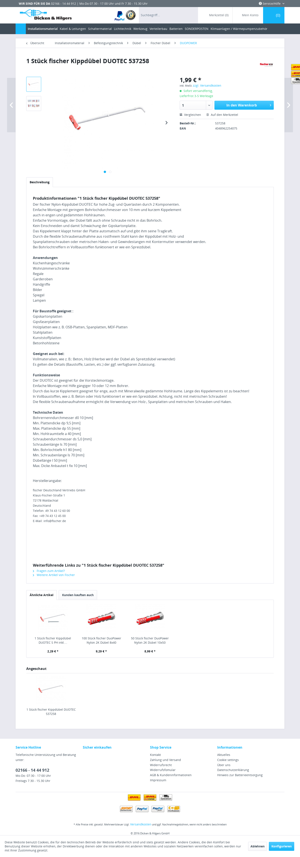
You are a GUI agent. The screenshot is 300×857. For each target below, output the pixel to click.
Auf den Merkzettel (222, 115)
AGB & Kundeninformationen (171, 775)
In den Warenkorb (248, 105)
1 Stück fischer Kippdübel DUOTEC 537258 (51, 711)
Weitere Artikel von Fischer (54, 575)
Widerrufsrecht (161, 765)
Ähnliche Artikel (41, 595)
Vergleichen (190, 115)
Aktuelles (223, 755)
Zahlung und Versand (165, 760)
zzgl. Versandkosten (207, 85)
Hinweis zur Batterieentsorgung (240, 775)
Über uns (223, 765)
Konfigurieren (281, 846)
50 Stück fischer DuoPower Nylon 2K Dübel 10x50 (150, 640)
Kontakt (155, 755)
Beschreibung (40, 182)
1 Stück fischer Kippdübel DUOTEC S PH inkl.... (53, 640)
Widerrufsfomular (163, 770)
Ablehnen (257, 846)
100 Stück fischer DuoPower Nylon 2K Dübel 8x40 (101, 640)
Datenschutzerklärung (233, 770)
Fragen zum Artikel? (49, 571)
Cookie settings (228, 760)
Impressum (158, 780)
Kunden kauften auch (78, 595)
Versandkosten (140, 824)
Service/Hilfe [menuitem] (270, 3)
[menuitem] (125, 15)
